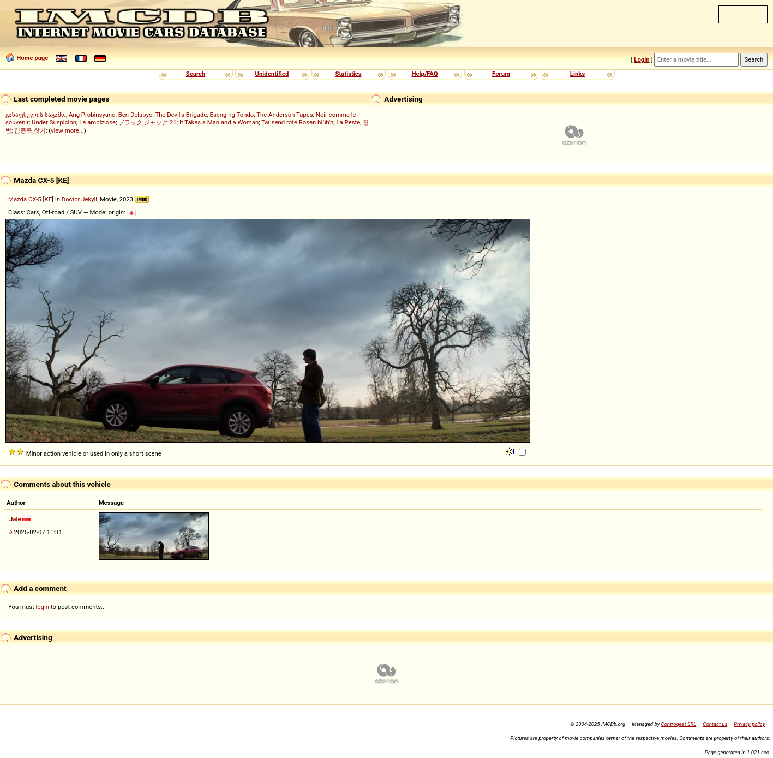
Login (641, 59)
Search (195, 73)
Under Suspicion (54, 122)
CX (32, 199)
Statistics (348, 73)
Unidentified (272, 73)
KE (48, 199)
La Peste (349, 122)
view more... (67, 130)
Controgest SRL (678, 724)
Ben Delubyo (135, 114)
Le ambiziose (97, 122)
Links (577, 73)
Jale (15, 519)
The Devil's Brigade (181, 114)
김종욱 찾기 (30, 130)
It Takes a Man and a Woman (219, 122)
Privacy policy (749, 724)
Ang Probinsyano (92, 114)
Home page (32, 58)
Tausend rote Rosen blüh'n (297, 122)
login (43, 607)
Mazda (17, 199)
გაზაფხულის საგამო (35, 114)
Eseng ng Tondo (232, 114)
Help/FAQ (424, 73)
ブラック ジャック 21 (147, 122)
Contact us (715, 724)
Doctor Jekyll (79, 199)
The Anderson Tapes (284, 114)
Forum (501, 73)
